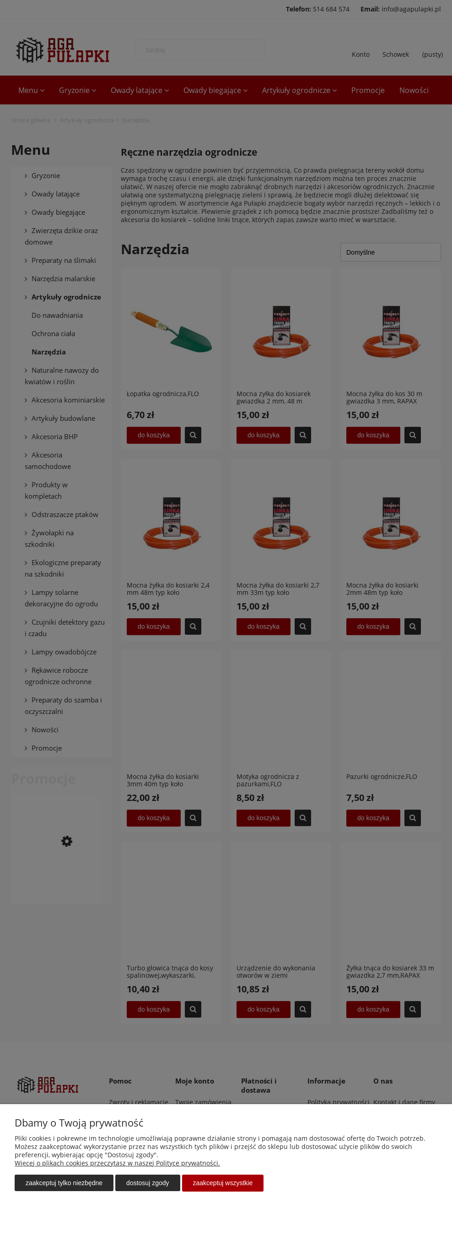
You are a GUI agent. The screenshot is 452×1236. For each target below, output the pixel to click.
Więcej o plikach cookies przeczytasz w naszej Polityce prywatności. (117, 1163)
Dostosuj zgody (147, 1183)
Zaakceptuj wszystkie (223, 1183)
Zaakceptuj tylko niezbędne (64, 1183)
